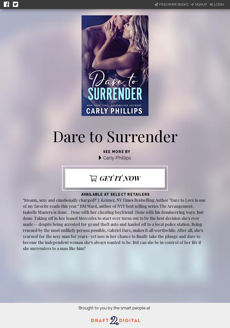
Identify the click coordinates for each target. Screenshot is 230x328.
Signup (199, 4)
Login (216, 4)
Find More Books (171, 4)
